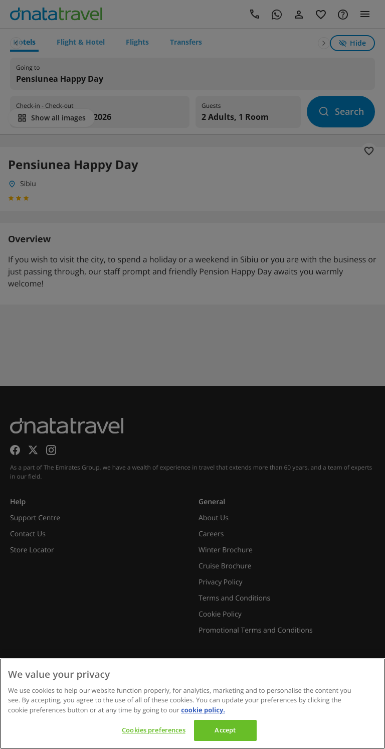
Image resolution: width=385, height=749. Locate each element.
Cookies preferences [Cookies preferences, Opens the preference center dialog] (153, 729)
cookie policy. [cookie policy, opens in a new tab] (203, 709)
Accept (225, 729)
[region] (192, 703)
